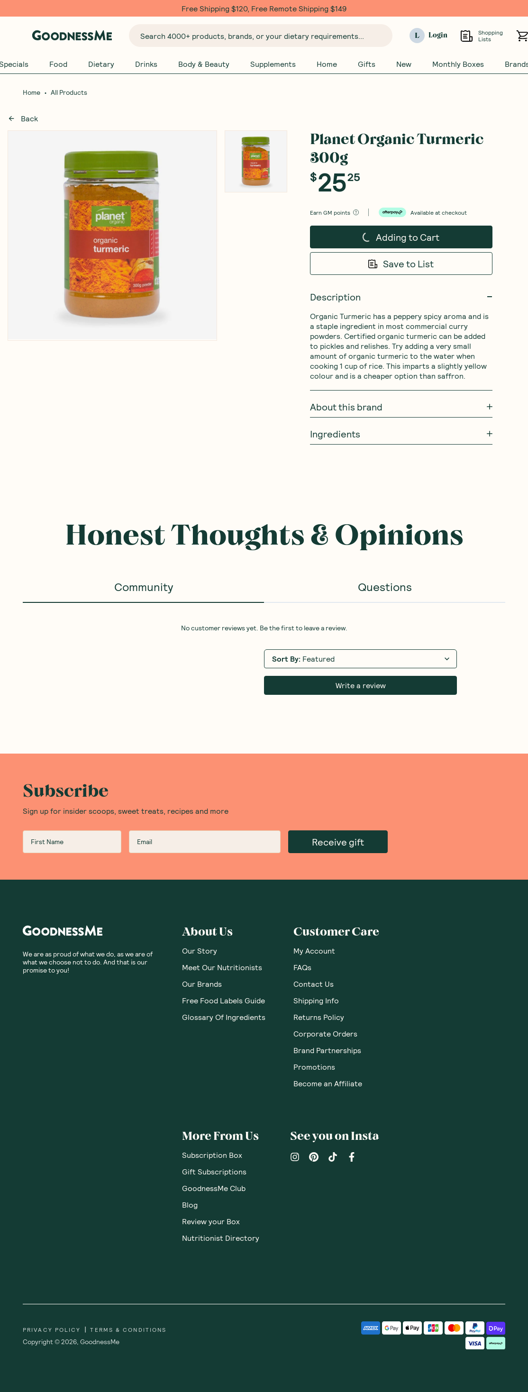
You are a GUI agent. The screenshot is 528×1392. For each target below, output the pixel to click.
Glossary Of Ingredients (223, 1017)
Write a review (361, 685)
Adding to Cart (401, 234)
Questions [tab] (385, 587)
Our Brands (202, 984)
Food (58, 64)
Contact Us (313, 984)
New (403, 64)
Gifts (366, 64)
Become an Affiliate (327, 1083)
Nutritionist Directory (220, 1238)
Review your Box (211, 1221)
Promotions (314, 1067)
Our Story (199, 950)
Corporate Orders (325, 1033)
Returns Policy (318, 1017)
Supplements (273, 64)
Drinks (146, 64)
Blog (190, 1205)
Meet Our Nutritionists (222, 967)
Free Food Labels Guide (223, 1000)
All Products (69, 93)
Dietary (101, 64)
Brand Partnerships (327, 1050)
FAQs (302, 967)
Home (327, 64)
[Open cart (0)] (522, 36)
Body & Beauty (203, 64)
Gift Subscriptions (214, 1171)
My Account (314, 950)
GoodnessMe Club (214, 1188)
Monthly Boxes (458, 64)
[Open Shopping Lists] (467, 36)
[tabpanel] (264, 659)
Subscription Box (212, 1155)
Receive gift (338, 842)
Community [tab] (143, 587)
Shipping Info (316, 1000)
